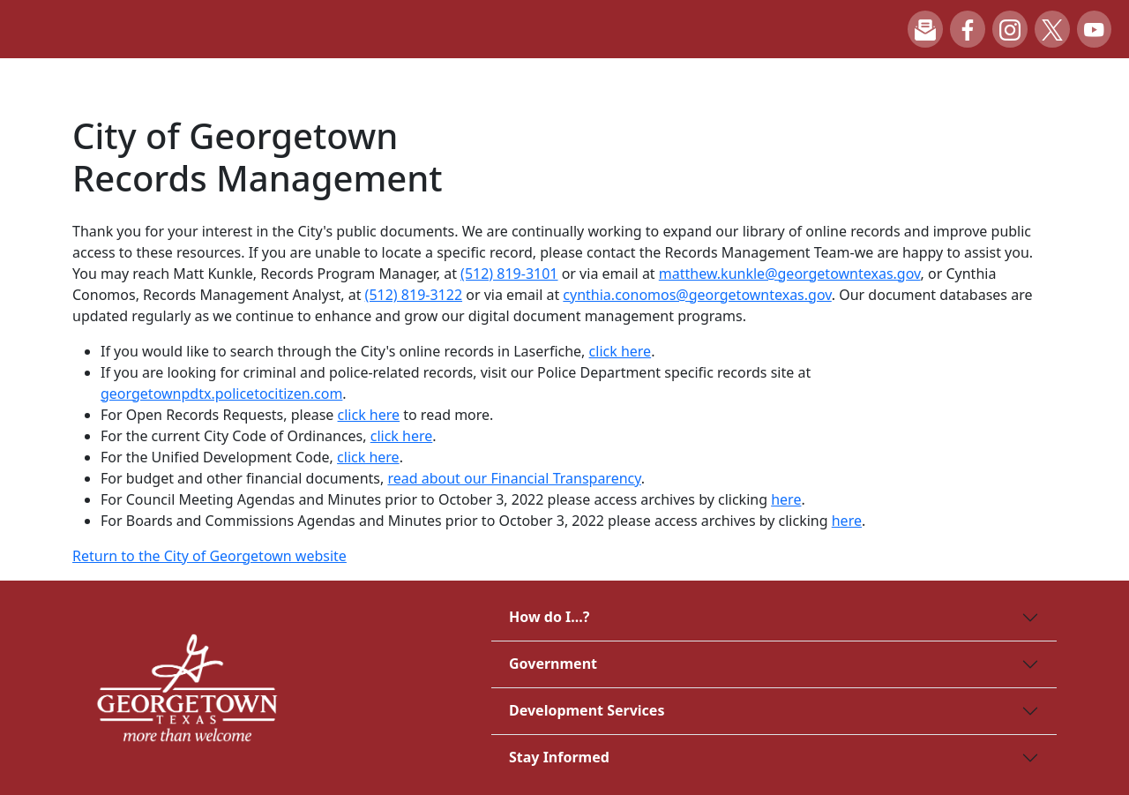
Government (553, 663)
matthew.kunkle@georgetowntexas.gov (790, 273)
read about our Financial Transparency (513, 478)
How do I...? (549, 616)
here (786, 499)
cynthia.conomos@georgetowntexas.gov (697, 294)
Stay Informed (559, 757)
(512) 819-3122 (413, 294)
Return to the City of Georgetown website (209, 556)
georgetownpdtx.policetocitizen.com (221, 393)
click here (620, 351)
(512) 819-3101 (508, 273)
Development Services (586, 710)
